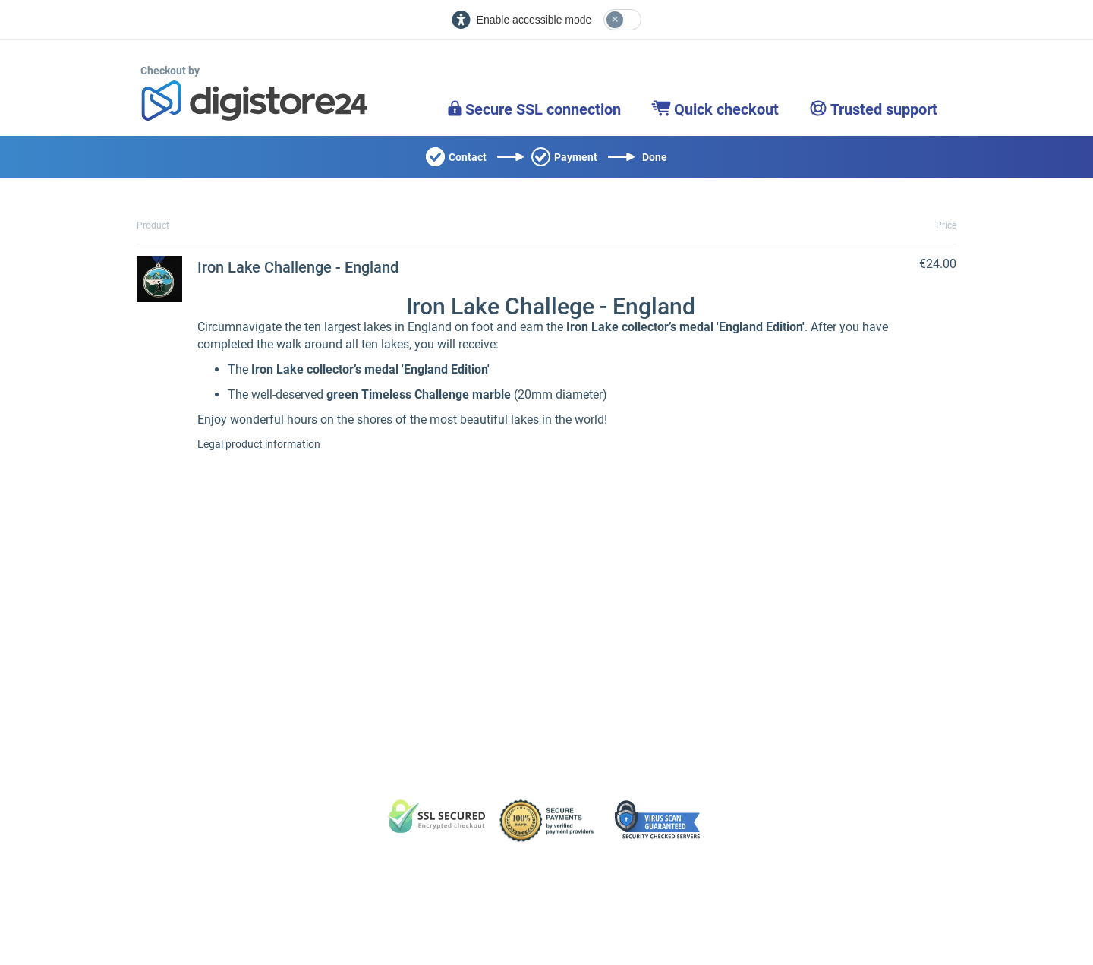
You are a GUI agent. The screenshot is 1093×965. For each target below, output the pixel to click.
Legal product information (258, 444)
